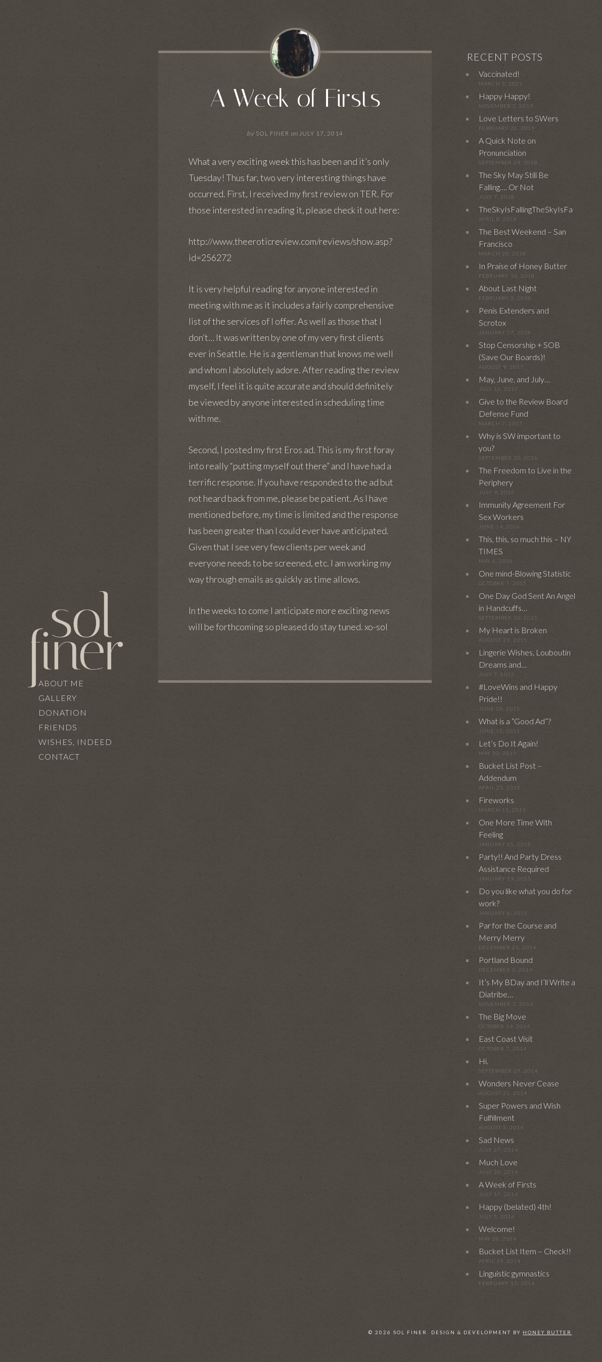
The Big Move (502, 1016)
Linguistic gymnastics (514, 1273)
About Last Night (508, 288)
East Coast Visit (506, 1038)
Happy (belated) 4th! (515, 1206)
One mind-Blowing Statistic (525, 573)
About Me (61, 683)
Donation (62, 712)
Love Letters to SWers (519, 118)
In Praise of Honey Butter (523, 266)
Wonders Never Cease (519, 1083)
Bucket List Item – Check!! (525, 1251)
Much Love (498, 1162)
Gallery (57, 697)
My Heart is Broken (513, 630)
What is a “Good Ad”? (515, 721)
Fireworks (496, 800)
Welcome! (497, 1229)
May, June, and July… (514, 379)
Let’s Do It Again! (508, 743)
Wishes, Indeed (75, 741)
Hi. (483, 1061)
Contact (59, 756)
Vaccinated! (499, 73)
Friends (57, 727)
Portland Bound (506, 959)
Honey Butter (547, 1332)
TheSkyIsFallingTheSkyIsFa (526, 209)
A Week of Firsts (295, 98)
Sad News (496, 1140)
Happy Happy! (504, 96)
